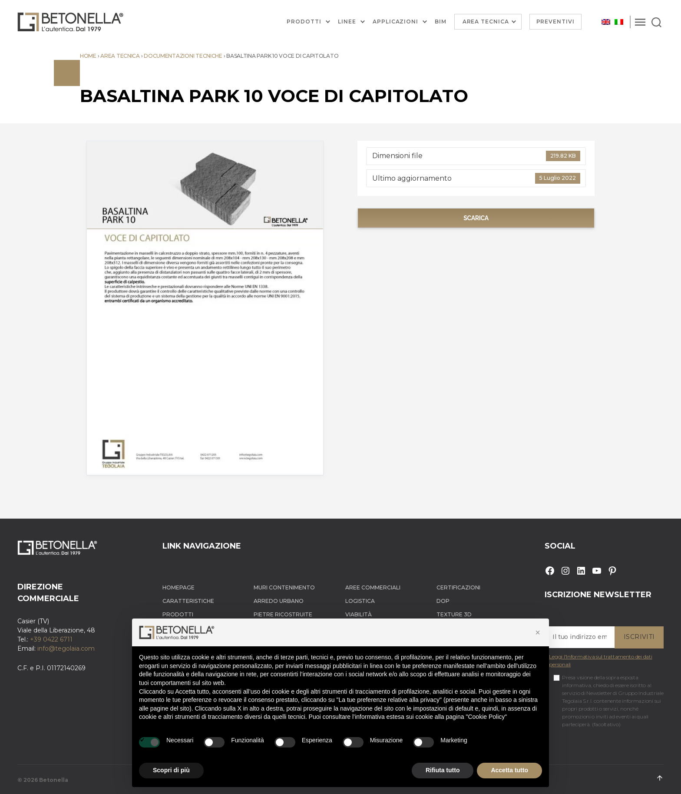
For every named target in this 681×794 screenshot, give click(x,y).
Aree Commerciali (372, 587)
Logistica (360, 601)
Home (88, 56)
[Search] (656, 21)
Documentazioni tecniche (183, 56)
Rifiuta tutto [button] (443, 770)
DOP (443, 601)
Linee (347, 22)
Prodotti (304, 22)
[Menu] (640, 21)
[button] (538, 632)
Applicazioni (395, 22)
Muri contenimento (284, 587)
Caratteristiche (188, 601)
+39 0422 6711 (51, 639)
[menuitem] (605, 22)
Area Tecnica (486, 21)
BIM (440, 22)
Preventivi (555, 21)
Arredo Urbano (279, 601)
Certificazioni (458, 587)
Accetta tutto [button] (509, 770)
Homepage (178, 587)
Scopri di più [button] (171, 770)
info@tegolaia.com (66, 648)
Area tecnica (120, 56)
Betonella (53, 780)
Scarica (476, 218)
